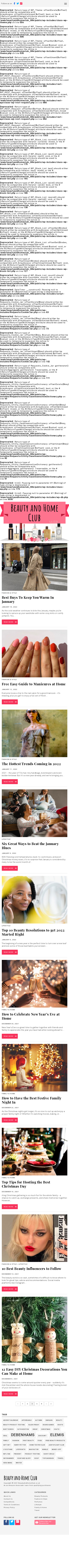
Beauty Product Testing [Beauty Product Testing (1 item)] (14, 1425)
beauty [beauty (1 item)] (59, 1420)
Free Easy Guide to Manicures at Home (34, 684)
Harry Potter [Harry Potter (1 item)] (20, 1445)
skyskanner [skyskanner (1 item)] (8, 1458)
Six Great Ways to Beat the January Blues (30, 845)
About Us (7, 1496)
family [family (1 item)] (6, 1440)
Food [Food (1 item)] (40, 1440)
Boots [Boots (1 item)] (60, 1425)
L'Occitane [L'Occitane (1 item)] (8, 1449)
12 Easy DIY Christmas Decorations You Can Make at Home (34, 1371)
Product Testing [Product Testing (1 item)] (32, 1454)
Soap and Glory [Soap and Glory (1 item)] (24, 1458)
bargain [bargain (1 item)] (49, 1420)
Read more (8, 622)
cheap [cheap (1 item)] (35, 1429)
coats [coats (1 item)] (56, 1429)
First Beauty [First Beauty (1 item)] (28, 1440)
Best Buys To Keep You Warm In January (28, 599)
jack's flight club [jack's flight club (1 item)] (56, 1445)
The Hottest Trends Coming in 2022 (31, 763)
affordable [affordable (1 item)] (27, 1420)
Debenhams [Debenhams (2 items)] (23, 1434)
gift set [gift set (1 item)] (6, 1445)
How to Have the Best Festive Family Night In (31, 1100)
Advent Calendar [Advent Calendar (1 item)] (10, 1420)
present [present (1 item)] (17, 1454)
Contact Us (8, 1499)
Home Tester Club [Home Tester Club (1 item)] (37, 1445)
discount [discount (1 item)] (42, 1436)
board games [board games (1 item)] (48, 1425)
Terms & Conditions (12, 1505)
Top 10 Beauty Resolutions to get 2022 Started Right (33, 932)
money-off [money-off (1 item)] (56, 1449)
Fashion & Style (40, 1499)
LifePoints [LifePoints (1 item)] (20, 1449)
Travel (36, 1510)
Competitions (9, 1502)
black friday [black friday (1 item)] (33, 1425)
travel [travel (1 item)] (60, 1458)
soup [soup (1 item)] (36, 1458)
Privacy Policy (9, 1507)
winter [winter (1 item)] (19, 1463)
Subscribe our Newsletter (43, 1522)
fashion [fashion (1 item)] (15, 1440)
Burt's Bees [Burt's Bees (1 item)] (8, 1429)
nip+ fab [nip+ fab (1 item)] (6, 1454)
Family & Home (40, 1507)
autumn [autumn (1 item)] (38, 1420)
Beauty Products (41, 1496)
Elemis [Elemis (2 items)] (57, 1434)
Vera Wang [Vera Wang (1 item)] (7, 1463)
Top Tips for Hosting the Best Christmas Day (26, 1184)
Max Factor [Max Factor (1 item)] (34, 1449)
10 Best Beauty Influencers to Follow (31, 1268)
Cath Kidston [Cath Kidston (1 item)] (23, 1429)
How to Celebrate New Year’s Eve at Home (31, 1016)
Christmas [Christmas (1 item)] (45, 1429)
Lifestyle (38, 1505)
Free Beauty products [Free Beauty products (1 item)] (55, 1440)
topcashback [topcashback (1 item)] (48, 1458)
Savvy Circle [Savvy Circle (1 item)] (49, 1454)
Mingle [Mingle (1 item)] (45, 1449)
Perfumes (38, 1502)
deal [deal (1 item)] (5, 1436)
